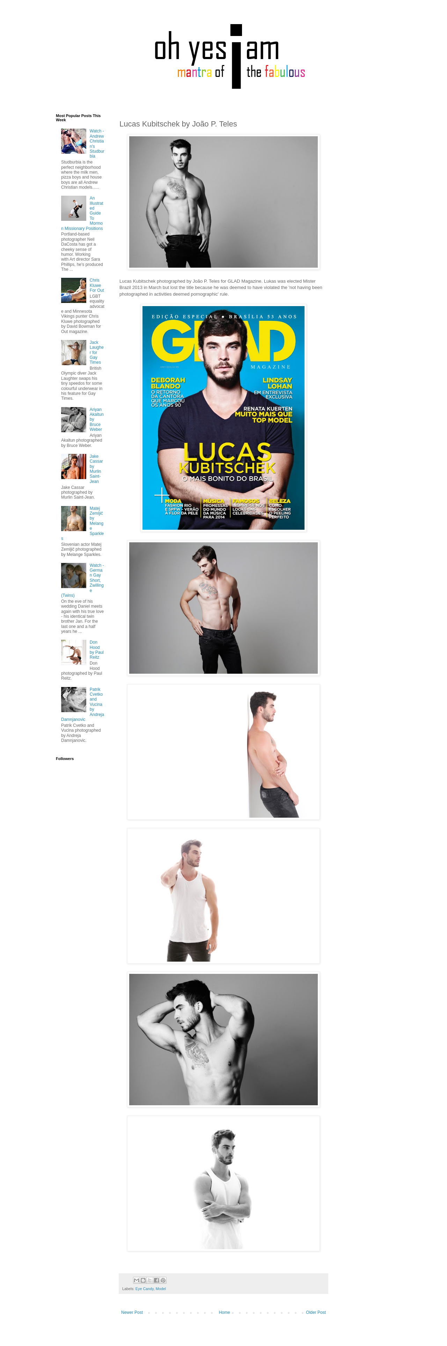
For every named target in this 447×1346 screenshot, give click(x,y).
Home (224, 1312)
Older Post (316, 1312)
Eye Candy (144, 1289)
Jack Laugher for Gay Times (97, 352)
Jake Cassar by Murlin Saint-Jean (96, 469)
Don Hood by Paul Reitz (97, 650)
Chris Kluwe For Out (97, 285)
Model (161, 1289)
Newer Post (132, 1312)
